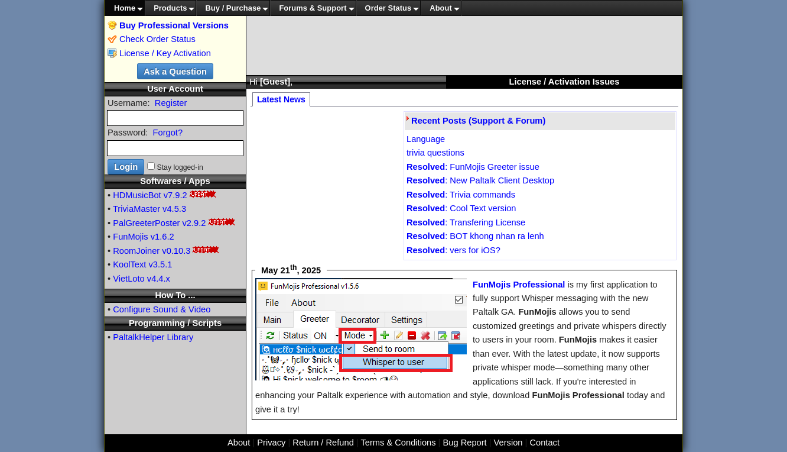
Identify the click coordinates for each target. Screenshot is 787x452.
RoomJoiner (136, 251)
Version (508, 442)
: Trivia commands (460, 194)
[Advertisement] (464, 45)
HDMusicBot (137, 195)
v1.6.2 (162, 236)
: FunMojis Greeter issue (472, 167)
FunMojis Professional (519, 284)
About (441, 8)
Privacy (271, 442)
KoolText (129, 264)
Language (425, 139)
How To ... (175, 295)
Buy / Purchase (233, 8)
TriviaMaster (136, 209)
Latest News (281, 99)
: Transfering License (465, 222)
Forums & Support (312, 8)
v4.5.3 (174, 209)
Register (171, 103)
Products (170, 8)
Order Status (388, 8)
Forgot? (168, 132)
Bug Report (465, 442)
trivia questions (435, 152)
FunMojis (130, 236)
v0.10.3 (176, 251)
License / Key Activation (165, 53)
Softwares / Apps (175, 181)
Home (124, 8)
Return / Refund (322, 442)
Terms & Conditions (397, 442)
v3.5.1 (161, 264)
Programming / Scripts (175, 323)
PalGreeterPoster (146, 223)
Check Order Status (152, 39)
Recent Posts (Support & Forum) (478, 120)
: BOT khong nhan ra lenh (475, 236)
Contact (544, 442)
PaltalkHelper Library (153, 337)
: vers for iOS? (453, 250)
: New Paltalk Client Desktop (480, 180)
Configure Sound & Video (161, 309)
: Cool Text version (461, 208)
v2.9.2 (194, 223)
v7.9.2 (175, 195)
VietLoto (129, 278)
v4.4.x (158, 278)
